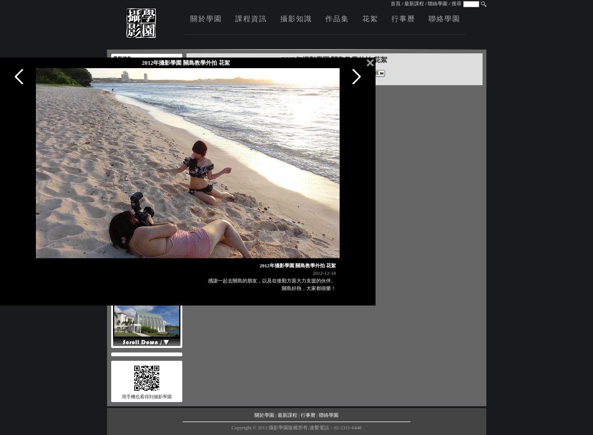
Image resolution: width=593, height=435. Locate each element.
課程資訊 (251, 19)
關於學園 (206, 19)
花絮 (370, 19)
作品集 (337, 19)
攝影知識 (296, 19)
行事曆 (403, 19)
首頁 (396, 3)
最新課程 (414, 3)
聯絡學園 (437, 3)
